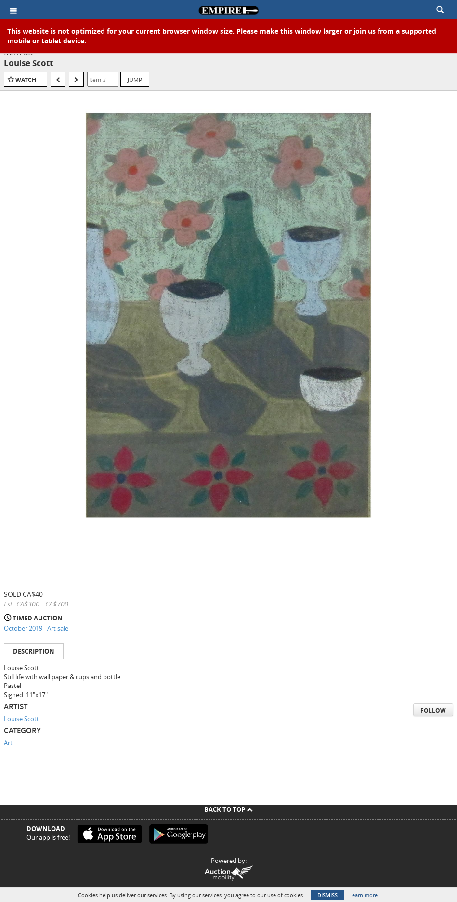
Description (33, 651)
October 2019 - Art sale (36, 628)
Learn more (363, 895)
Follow (433, 710)
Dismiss (327, 895)
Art (8, 743)
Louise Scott (21, 718)
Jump (135, 79)
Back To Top (228, 809)
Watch (25, 80)
